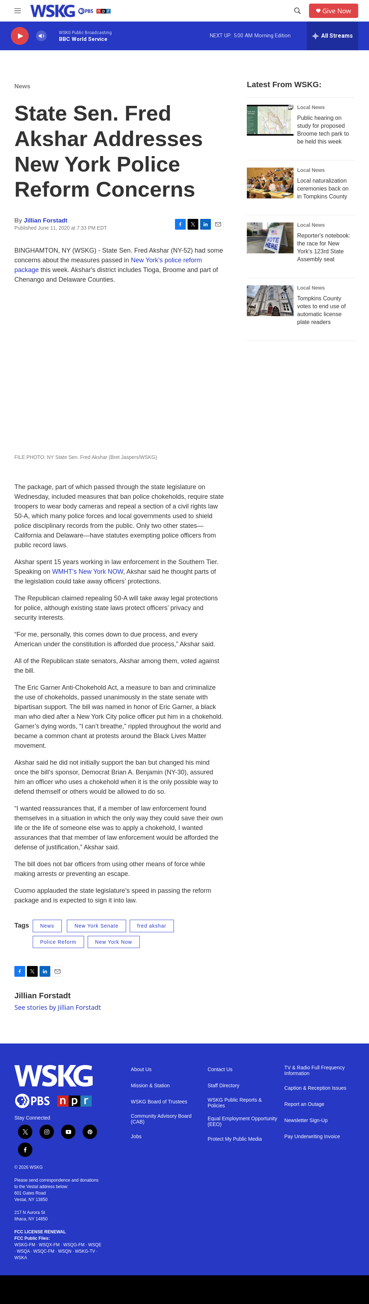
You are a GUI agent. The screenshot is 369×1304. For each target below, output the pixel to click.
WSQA (23, 1251)
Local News (311, 107)
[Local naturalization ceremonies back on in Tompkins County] (270, 183)
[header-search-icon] (297, 11)
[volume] (41, 36)
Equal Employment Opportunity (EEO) (242, 1121)
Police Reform (58, 942)
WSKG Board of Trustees (159, 1101)
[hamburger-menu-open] (17, 11)
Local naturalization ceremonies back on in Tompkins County (323, 189)
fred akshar (151, 926)
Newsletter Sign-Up (306, 1120)
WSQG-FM (73, 1244)
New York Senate (96, 926)
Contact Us (220, 1069)
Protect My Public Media (235, 1139)
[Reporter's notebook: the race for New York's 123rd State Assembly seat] (270, 237)
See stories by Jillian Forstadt (57, 1007)
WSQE (94, 1244)
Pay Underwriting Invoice (312, 1136)
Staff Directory (223, 1085)
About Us (141, 1069)
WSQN (64, 1251)
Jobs (136, 1136)
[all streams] (332, 36)
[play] (20, 36)
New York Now (113, 942)
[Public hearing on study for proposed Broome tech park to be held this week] (270, 120)
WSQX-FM (49, 1244)
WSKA (20, 1257)
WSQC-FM (44, 1251)
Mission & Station (150, 1085)
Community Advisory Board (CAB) (161, 1119)
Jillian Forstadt (45, 220)
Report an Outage (304, 1104)
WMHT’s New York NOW (87, 571)
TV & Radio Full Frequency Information (314, 1070)
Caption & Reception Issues (315, 1088)
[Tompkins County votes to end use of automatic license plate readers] (270, 300)
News (22, 86)
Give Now (336, 11)
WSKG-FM (24, 1244)
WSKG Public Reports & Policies (235, 1102)
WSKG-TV (85, 1251)
